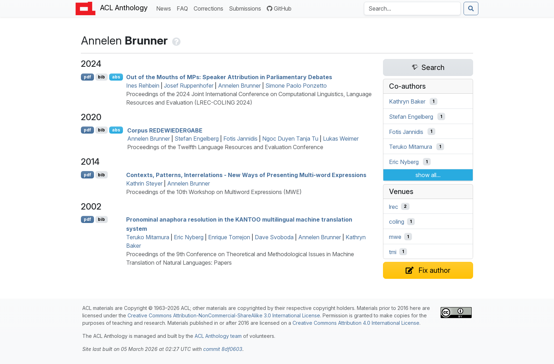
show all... (428, 174)
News (165, 8)
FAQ (184, 8)
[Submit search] (471, 8)
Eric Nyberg (189, 237)
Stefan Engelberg (197, 138)
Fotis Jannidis (240, 138)
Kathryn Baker (407, 101)
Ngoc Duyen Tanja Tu (290, 138)
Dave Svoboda (274, 237)
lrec (393, 206)
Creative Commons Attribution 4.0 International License (356, 323)
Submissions (246, 8)
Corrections (210, 8)
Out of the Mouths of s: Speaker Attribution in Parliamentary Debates (229, 77)
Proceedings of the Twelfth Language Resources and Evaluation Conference (225, 147)
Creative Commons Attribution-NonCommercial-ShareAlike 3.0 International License (224, 315)
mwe (395, 236)
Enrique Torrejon (229, 237)
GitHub (279, 8)
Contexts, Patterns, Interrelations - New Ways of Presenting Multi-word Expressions (246, 174)
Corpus (164, 130)
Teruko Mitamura (147, 237)
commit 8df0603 (222, 349)
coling (396, 221)
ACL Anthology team (218, 336)
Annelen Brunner (239, 85)
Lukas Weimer (341, 138)
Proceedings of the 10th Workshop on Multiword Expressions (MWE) (214, 191)
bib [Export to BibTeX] (101, 77)
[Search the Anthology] (412, 8)
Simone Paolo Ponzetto (296, 85)
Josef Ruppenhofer (188, 85)
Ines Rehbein (142, 85)
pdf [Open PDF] (87, 77)
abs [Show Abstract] (116, 77)
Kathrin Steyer (144, 183)
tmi (392, 251)
